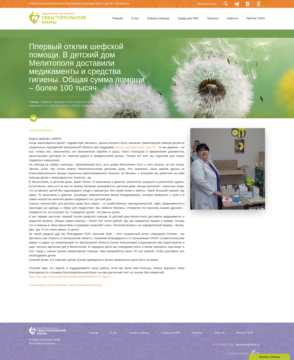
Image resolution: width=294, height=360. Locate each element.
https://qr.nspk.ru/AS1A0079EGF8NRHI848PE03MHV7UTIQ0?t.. (70, 276)
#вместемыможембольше (85, 285)
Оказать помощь (158, 18)
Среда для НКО (188, 18)
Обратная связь (206, 3)
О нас (135, 18)
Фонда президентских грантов (135, 147)
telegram (236, 4)
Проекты (213, 18)
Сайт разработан (238, 353)
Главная (117, 18)
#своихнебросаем (41, 130)
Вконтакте (247, 4)
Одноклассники (258, 4)
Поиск (225, 4)
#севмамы (60, 285)
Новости (232, 18)
